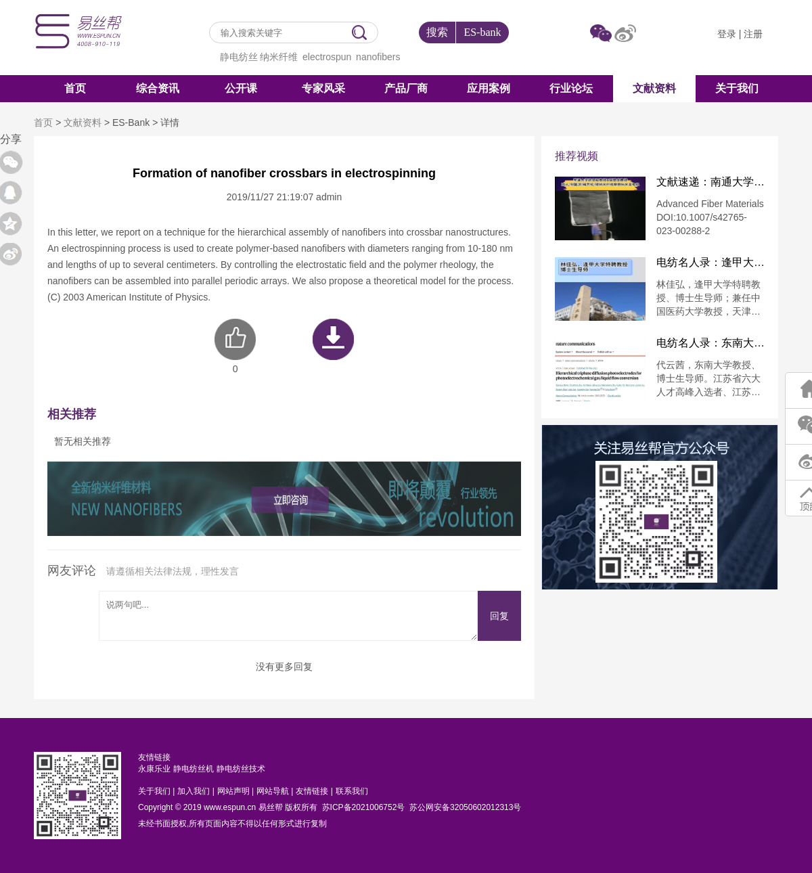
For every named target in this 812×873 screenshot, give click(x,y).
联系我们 (352, 791)
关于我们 (737, 88)
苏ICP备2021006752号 (363, 807)
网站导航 (272, 791)
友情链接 (312, 791)
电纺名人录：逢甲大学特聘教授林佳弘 (710, 262)
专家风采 (323, 88)
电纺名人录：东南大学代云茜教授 (710, 343)
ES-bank (482, 32)
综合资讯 (157, 88)
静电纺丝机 (193, 769)
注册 (753, 33)
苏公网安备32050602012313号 (465, 807)
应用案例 (488, 88)
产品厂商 (406, 88)
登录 (726, 33)
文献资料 (654, 88)
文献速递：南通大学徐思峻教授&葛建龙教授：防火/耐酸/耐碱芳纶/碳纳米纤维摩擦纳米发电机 (710, 182)
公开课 (241, 88)
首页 (75, 88)
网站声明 (233, 791)
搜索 (437, 32)
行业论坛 (571, 88)
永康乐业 (154, 769)
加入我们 (193, 791)
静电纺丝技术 (241, 769)
